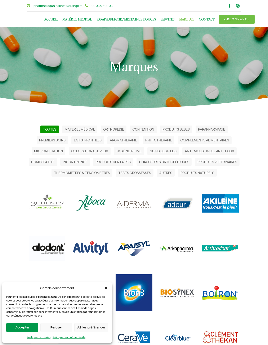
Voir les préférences (91, 327)
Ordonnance (237, 19)
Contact (207, 19)
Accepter (22, 327)
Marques (187, 19)
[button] (106, 288)
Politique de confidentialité (69, 337)
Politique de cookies (38, 337)
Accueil (51, 19)
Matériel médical (77, 19)
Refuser (56, 327)
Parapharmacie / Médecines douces (126, 19)
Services (168, 19)
